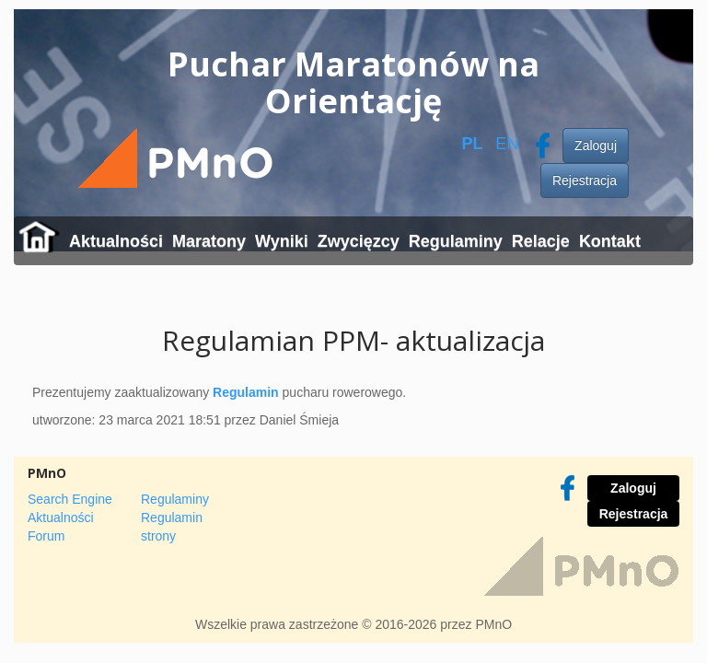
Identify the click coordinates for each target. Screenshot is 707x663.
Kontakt (610, 241)
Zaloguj (595, 145)
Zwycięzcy (359, 241)
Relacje (541, 241)
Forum (46, 536)
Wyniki (281, 241)
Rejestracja (584, 180)
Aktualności (116, 241)
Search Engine (70, 499)
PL (471, 143)
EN (506, 143)
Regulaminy (456, 241)
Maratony (209, 241)
